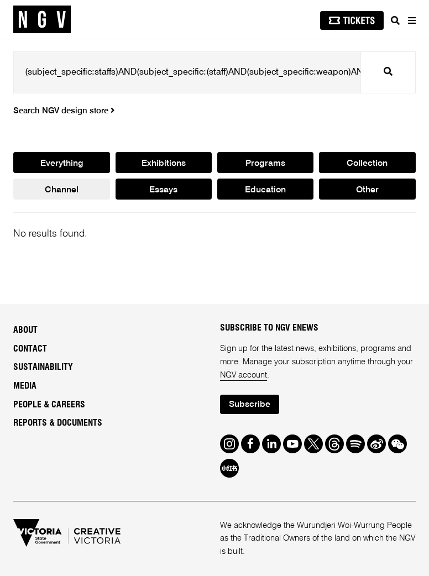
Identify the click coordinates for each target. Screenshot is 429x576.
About (25, 330)
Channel (62, 190)
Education (265, 190)
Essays (163, 190)
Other (367, 190)
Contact (30, 348)
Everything (61, 163)
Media (24, 385)
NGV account (243, 375)
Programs (265, 163)
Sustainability (43, 367)
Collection (367, 163)
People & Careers (49, 404)
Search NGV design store (63, 111)
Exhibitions (164, 163)
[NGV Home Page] (42, 19)
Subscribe (249, 404)
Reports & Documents (57, 422)
